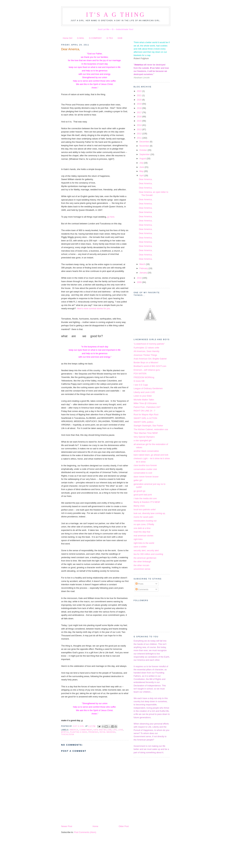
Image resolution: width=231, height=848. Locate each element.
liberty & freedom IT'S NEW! (147, 502)
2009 (139, 282)
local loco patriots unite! (145, 509)
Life (115, 730)
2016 (139, 116)
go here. (111, 217)
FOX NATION (140, 373)
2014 (139, 125)
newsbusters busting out (145, 520)
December (144, 141)
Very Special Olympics (144, 437)
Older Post (124, 826)
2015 (139, 121)
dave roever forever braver (146, 476)
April (141, 175)
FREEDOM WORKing (144, 377)
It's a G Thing (115, 14)
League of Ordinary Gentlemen (148, 388)
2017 (139, 112)
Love (120, 730)
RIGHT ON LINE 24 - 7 (144, 410)
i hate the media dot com (145, 498)
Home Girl (67, 38)
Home (95, 826)
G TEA (110, 38)
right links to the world (144, 543)
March (142, 264)
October (143, 150)
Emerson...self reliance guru (147, 370)
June (142, 167)
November (144, 146)
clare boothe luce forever (145, 465)
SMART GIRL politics (144, 422)
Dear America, (70, 49)
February (144, 268)
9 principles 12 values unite (146, 347)
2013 (139, 129)
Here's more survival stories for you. (94, 308)
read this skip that (142, 532)
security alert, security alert (146, 550)
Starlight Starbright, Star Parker (148, 425)
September (144, 154)
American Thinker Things (145, 355)
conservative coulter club (145, 469)
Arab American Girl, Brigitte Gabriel (150, 358)
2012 (139, 133)
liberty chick (139, 506)
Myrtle (65, 732)
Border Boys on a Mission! (146, 362)
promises (93, 732)
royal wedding (108, 732)
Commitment (86, 730)
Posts (139, 584)
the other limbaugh (142, 561)
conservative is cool (143, 473)
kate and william (102, 730)
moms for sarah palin (143, 517)
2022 (139, 91)
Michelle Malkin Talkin (144, 399)
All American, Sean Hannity (146, 351)
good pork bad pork (143, 494)
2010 (139, 278)
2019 (139, 104)
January (143, 272)
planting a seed (78, 732)
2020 (139, 99)
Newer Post (66, 826)
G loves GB (139, 381)
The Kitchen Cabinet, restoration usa (151, 429)
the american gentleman (145, 558)
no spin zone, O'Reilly (144, 524)
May (141, 171)
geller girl (138, 480)
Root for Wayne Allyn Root (146, 414)
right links (138, 539)
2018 (139, 108)
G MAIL (80, 38)
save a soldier (140, 546)
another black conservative (146, 451)
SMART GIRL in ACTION (145, 418)
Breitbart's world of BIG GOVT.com (150, 366)
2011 (139, 138)
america (73, 730)
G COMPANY (95, 38)
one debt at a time (142, 528)
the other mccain (141, 565)
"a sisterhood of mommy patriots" (149, 344)
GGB (120, 38)
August (143, 158)
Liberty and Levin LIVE (144, 392)
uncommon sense (142, 569)
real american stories (143, 535)
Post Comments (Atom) (85, 832)
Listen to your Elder (143, 396)
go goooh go (140, 491)
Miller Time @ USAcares (145, 403)
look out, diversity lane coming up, (150, 513)
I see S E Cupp (141, 385)
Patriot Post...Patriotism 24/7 (147, 407)
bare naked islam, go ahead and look (151, 455)
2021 (139, 95)
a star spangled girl (143, 440)
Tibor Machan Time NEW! (146, 433)
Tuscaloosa (67, 734)
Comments (142, 589)
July (141, 163)
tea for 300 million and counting (148, 554)
